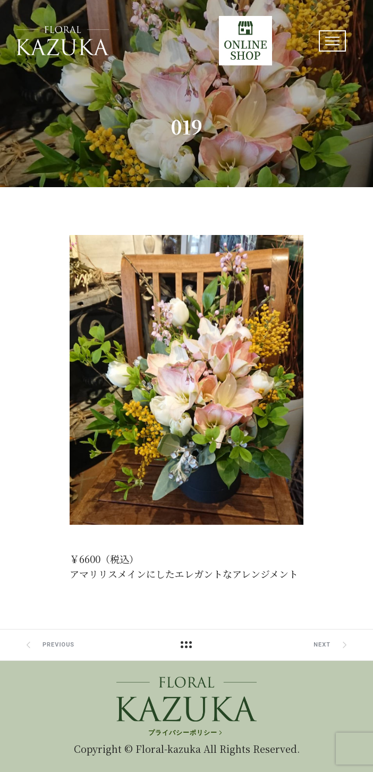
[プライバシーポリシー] (186, 732)
